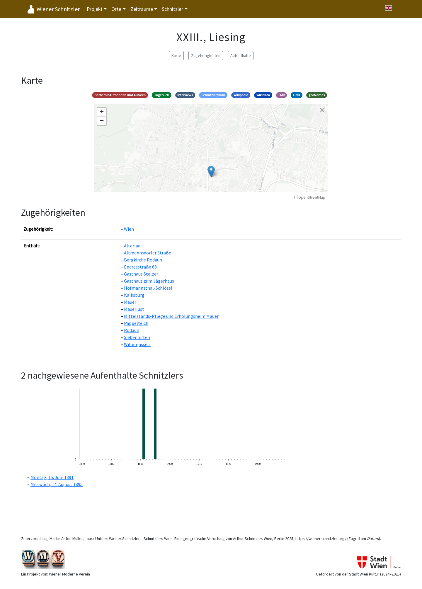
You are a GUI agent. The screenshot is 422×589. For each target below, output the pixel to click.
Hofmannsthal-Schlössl (148, 288)
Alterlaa (132, 246)
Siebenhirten (137, 337)
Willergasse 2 (137, 344)
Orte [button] (116, 9)
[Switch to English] (388, 8)
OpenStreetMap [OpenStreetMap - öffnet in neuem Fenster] (309, 197)
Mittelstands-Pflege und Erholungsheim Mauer (171, 316)
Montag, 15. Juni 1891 (52, 477)
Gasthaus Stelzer (141, 274)
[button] (211, 172)
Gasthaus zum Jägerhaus (149, 281)
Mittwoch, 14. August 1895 (56, 484)
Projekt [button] (95, 9)
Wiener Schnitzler (58, 9)
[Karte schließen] (322, 110)
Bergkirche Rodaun (143, 260)
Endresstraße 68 (140, 267)
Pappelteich (136, 323)
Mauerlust (134, 309)
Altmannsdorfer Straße (147, 253)
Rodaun (131, 330)
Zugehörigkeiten (205, 55)
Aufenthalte (240, 55)
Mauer (130, 302)
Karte (176, 55)
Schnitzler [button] (172, 9)
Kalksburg (134, 295)
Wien (129, 229)
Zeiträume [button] (141, 9)
